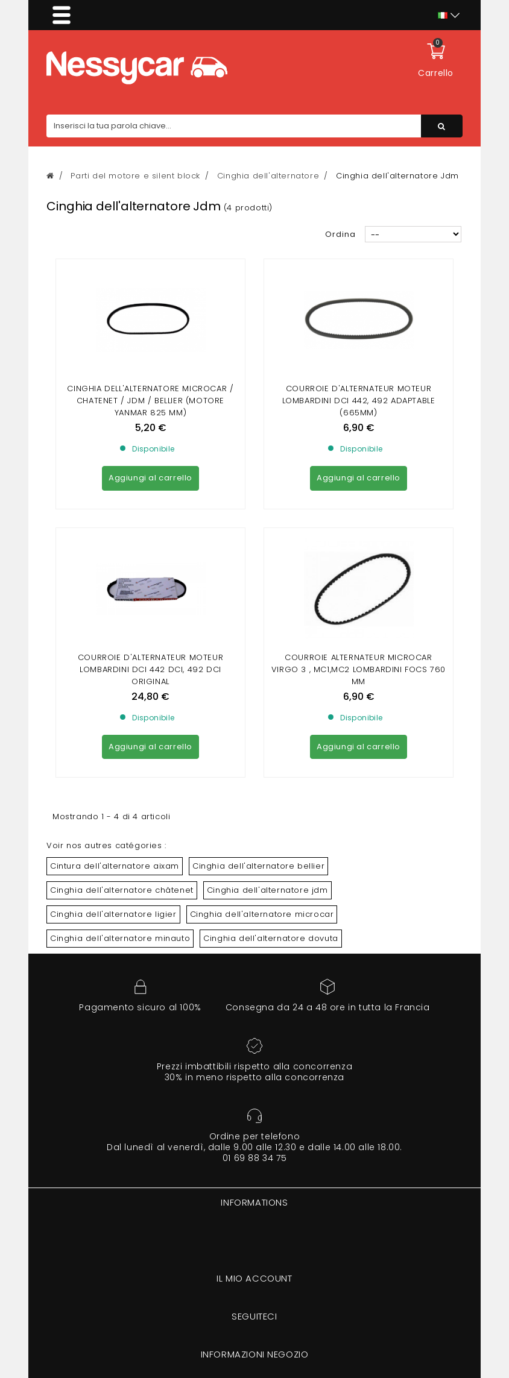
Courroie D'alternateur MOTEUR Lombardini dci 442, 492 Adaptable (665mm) (358, 400)
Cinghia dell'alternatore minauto (120, 938)
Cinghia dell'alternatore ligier (113, 914)
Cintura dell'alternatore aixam (114, 866)
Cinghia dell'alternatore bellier (258, 866)
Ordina (340, 234)
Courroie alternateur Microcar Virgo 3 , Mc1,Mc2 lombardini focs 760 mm (358, 669)
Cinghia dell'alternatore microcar (262, 914)
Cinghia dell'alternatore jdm (267, 890)
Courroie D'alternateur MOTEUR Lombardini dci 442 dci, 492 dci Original (150, 669)
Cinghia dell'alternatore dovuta (270, 938)
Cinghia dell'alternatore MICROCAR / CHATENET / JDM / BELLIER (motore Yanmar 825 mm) (150, 400)
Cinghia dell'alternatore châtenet (122, 890)
